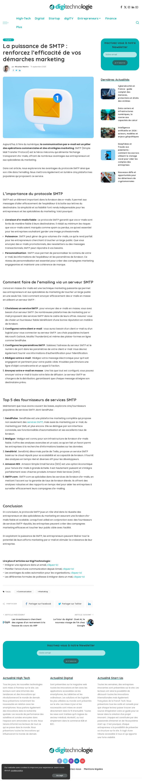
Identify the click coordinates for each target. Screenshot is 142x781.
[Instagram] (129, 7)
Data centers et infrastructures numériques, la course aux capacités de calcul (128, 114)
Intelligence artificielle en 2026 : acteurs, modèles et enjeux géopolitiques (128, 133)
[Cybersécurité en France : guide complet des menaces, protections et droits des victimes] (108, 94)
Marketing (43, 591)
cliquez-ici (52, 565)
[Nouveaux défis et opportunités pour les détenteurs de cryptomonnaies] (108, 180)
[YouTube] (136, 7)
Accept (34, 775)
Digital (8, 40)
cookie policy (11, 770)
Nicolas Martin (22, 67)
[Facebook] (121, 7)
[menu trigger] (7, 22)
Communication (24, 591)
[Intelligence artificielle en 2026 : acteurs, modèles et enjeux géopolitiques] (108, 134)
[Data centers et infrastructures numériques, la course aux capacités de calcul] (108, 114)
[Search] (137, 22)
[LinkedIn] (133, 7)
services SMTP (35, 422)
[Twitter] (125, 7)
